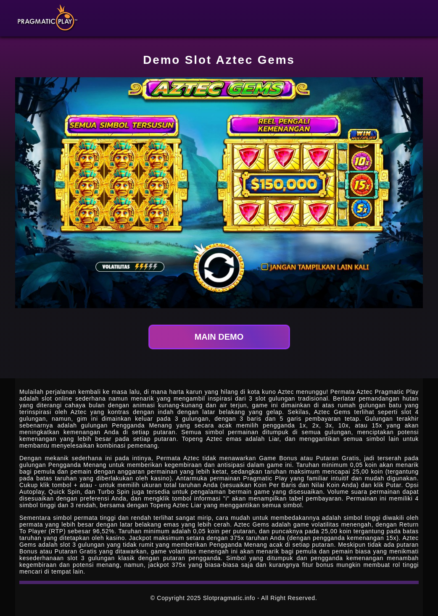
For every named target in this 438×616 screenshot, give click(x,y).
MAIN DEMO (219, 336)
